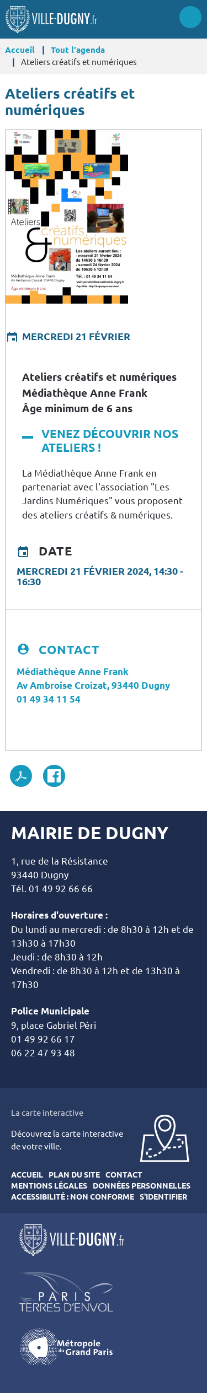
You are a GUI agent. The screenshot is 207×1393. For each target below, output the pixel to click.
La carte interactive (47, 1112)
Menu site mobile (190, 17)
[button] (67, 215)
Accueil (20, 50)
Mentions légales (49, 1185)
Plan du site (74, 1174)
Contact (123, 1174)
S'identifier (163, 1196)
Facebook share (54, 776)
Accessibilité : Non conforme (72, 1196)
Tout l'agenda (78, 50)
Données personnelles (141, 1185)
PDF (21, 776)
